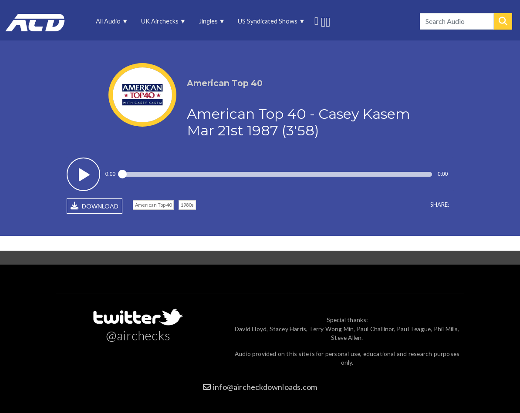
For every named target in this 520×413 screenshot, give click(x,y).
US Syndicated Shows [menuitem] (268, 23)
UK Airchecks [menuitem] (160, 23)
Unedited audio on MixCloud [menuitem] (328, 21)
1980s (187, 205)
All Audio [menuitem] (109, 23)
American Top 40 (153, 205)
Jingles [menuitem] (208, 23)
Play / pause (83, 174)
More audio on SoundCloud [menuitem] (323, 21)
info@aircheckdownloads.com (265, 387)
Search (503, 21)
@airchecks (138, 335)
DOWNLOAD (94, 206)
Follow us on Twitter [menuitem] (316, 20)
